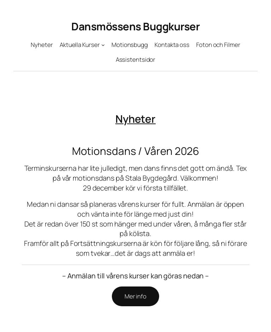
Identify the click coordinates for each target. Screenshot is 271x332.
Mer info (135, 296)
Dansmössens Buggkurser (135, 26)
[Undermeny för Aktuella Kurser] (103, 44)
